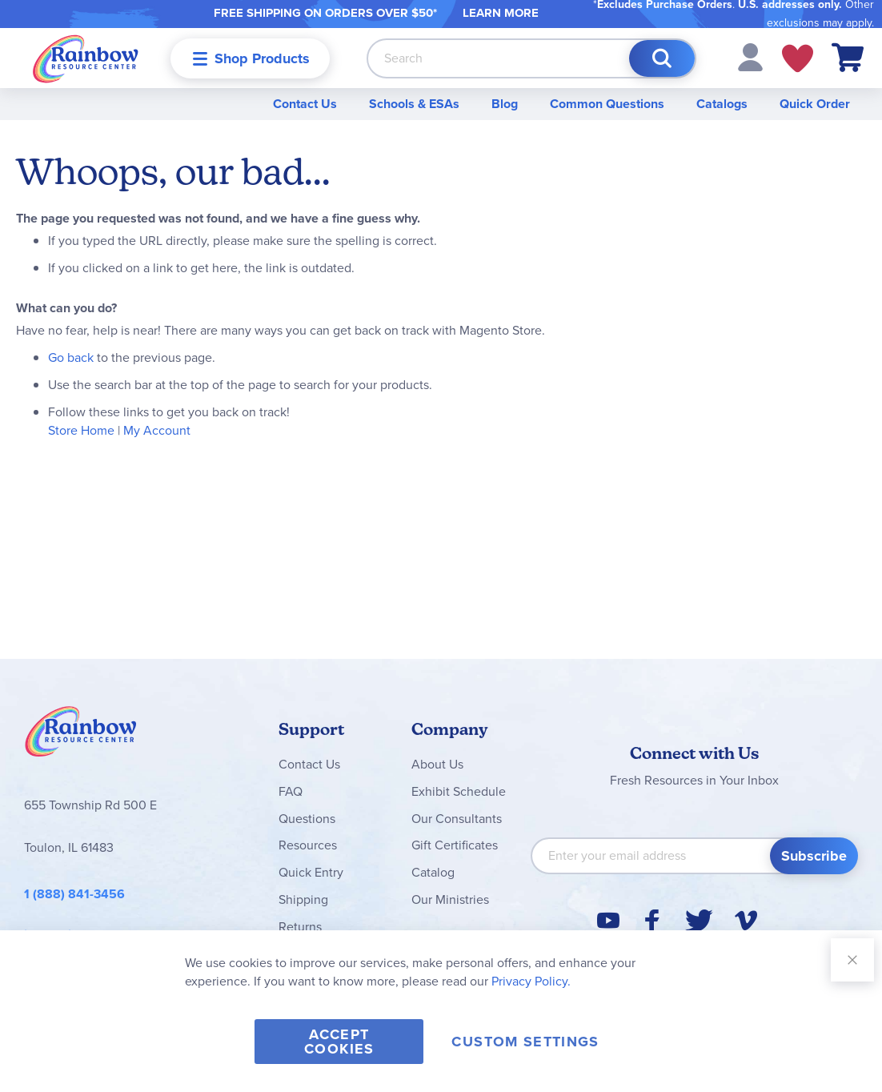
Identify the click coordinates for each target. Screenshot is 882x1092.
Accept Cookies (339, 1041)
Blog (504, 103)
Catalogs (722, 103)
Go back (71, 357)
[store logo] (86, 58)
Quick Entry (311, 872)
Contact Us (305, 103)
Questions (307, 818)
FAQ (291, 791)
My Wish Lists (797, 58)
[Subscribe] (814, 855)
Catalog (433, 872)
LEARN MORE (501, 13)
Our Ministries (450, 899)
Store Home (81, 430)
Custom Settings (525, 1041)
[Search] (662, 58)
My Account (156, 430)
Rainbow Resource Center (81, 736)
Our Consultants (456, 818)
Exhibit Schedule (458, 791)
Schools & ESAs (414, 103)
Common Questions (607, 103)
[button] (750, 56)
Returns (300, 926)
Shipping (303, 899)
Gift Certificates (454, 845)
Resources (308, 845)
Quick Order (815, 103)
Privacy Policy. (531, 981)
